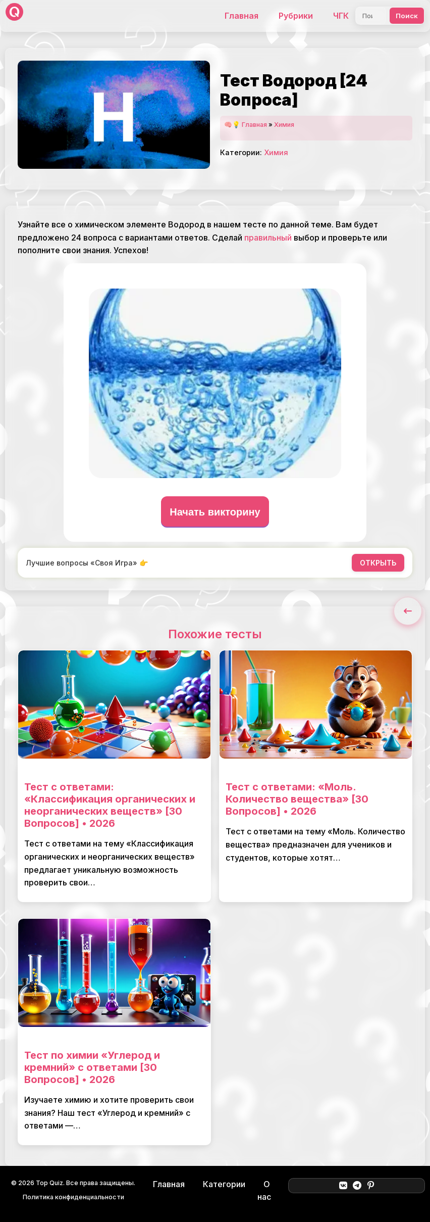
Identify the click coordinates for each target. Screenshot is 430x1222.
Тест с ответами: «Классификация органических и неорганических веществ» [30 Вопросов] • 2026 (109, 805)
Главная (241, 16)
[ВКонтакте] (343, 1186)
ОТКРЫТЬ (378, 562)
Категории (224, 1184)
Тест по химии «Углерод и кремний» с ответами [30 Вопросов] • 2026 (92, 1067)
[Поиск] (371, 15)
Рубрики (296, 16)
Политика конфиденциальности (73, 1197)
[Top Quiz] (14, 16)
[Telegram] (357, 1186)
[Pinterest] (370, 1186)
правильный (268, 237)
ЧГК (341, 16)
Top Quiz (49, 1183)
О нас (264, 1190)
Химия (284, 124)
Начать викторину (215, 512)
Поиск (407, 16)
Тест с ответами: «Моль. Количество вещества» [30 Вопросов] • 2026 (297, 799)
